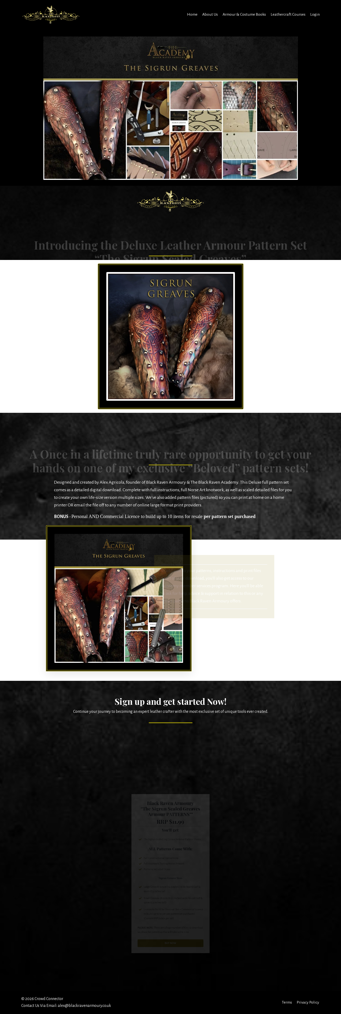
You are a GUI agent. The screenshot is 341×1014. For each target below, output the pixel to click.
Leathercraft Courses (288, 14)
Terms (286, 1002)
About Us (210, 14)
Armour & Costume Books (244, 14)
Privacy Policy (308, 1002)
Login (315, 14)
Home (192, 14)
